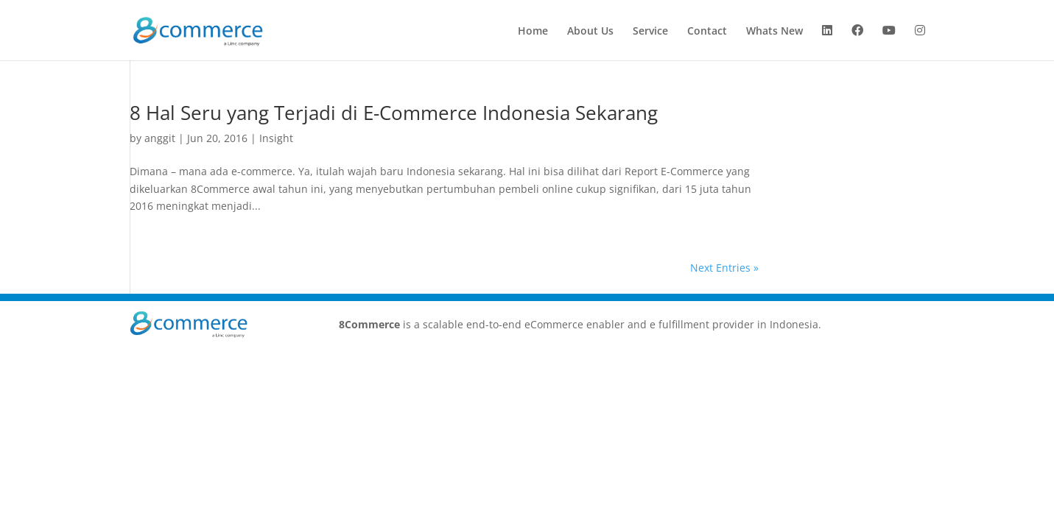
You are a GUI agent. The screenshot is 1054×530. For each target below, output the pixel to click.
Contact (707, 32)
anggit (159, 138)
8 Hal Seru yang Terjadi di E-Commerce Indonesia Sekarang (394, 112)
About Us (590, 32)
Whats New (774, 32)
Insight (276, 138)
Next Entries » (724, 268)
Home (533, 32)
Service (650, 32)
